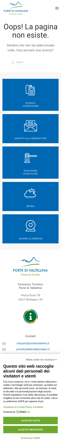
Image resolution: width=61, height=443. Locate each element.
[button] (57, 8)
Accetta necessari (30, 429)
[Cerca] (30, 62)
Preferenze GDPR (30, 438)
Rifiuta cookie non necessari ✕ (41, 359)
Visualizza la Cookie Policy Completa (23, 407)
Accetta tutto (30, 420)
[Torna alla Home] (16, 8)
